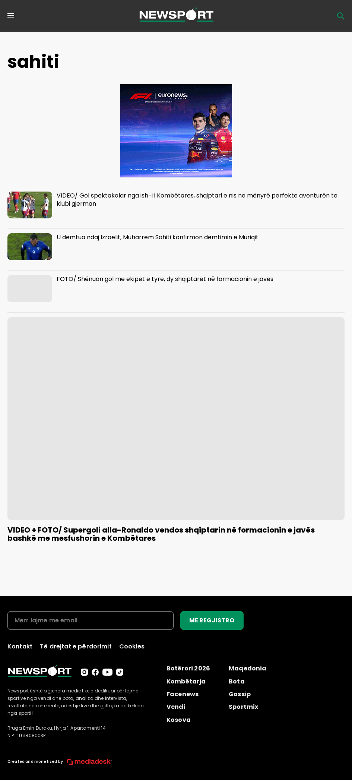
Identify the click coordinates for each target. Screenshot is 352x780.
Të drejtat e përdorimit (76, 646)
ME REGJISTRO (212, 620)
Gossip (240, 694)
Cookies (132, 646)
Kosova (179, 720)
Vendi (176, 706)
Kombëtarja (186, 681)
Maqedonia (247, 668)
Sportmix (243, 706)
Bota (237, 681)
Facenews (183, 694)
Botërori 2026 (188, 668)
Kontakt (19, 646)
